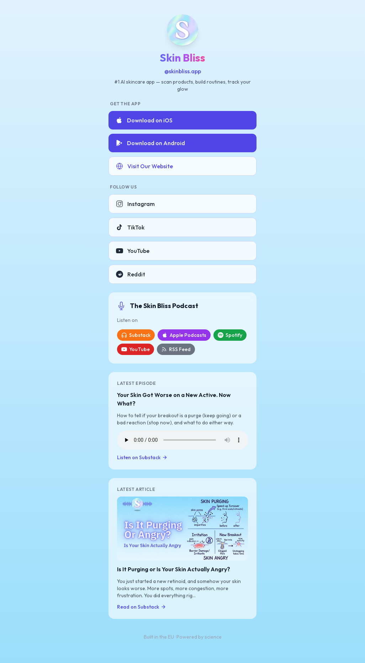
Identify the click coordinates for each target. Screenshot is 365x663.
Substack (135, 335)
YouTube (132, 250)
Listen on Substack (142, 457)
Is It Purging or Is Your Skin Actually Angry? (173, 569)
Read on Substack (141, 607)
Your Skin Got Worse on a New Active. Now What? (174, 399)
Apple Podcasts (184, 335)
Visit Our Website (144, 166)
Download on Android (150, 143)
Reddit (130, 274)
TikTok (130, 227)
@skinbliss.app (182, 71)
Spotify (230, 335)
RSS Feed (176, 349)
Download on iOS (144, 120)
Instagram (135, 203)
